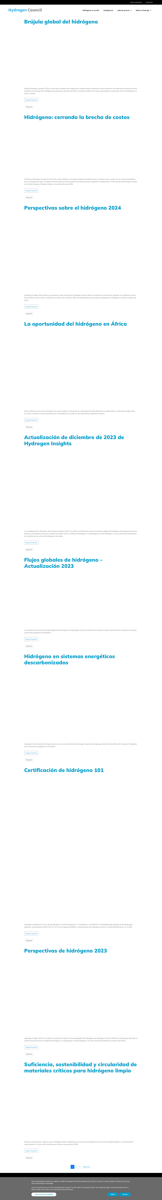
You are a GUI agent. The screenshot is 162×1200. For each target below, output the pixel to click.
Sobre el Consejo (143, 10)
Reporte (29, 107)
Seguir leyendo (31, 100)
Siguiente (86, 1167)
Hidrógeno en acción (91, 10)
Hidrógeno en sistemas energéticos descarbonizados (69, 659)
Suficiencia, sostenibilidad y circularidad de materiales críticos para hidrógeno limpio (80, 1067)
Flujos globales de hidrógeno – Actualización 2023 (63, 562)
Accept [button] (124, 1194)
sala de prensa (124, 10)
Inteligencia (108, 10)
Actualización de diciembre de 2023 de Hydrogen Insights (74, 440)
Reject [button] (113, 1194)
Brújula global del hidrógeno (61, 21)
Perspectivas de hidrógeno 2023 (65, 950)
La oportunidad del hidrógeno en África (75, 324)
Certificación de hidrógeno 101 (64, 770)
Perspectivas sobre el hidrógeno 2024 (72, 207)
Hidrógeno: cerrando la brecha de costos (77, 117)
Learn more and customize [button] (44, 1194)
